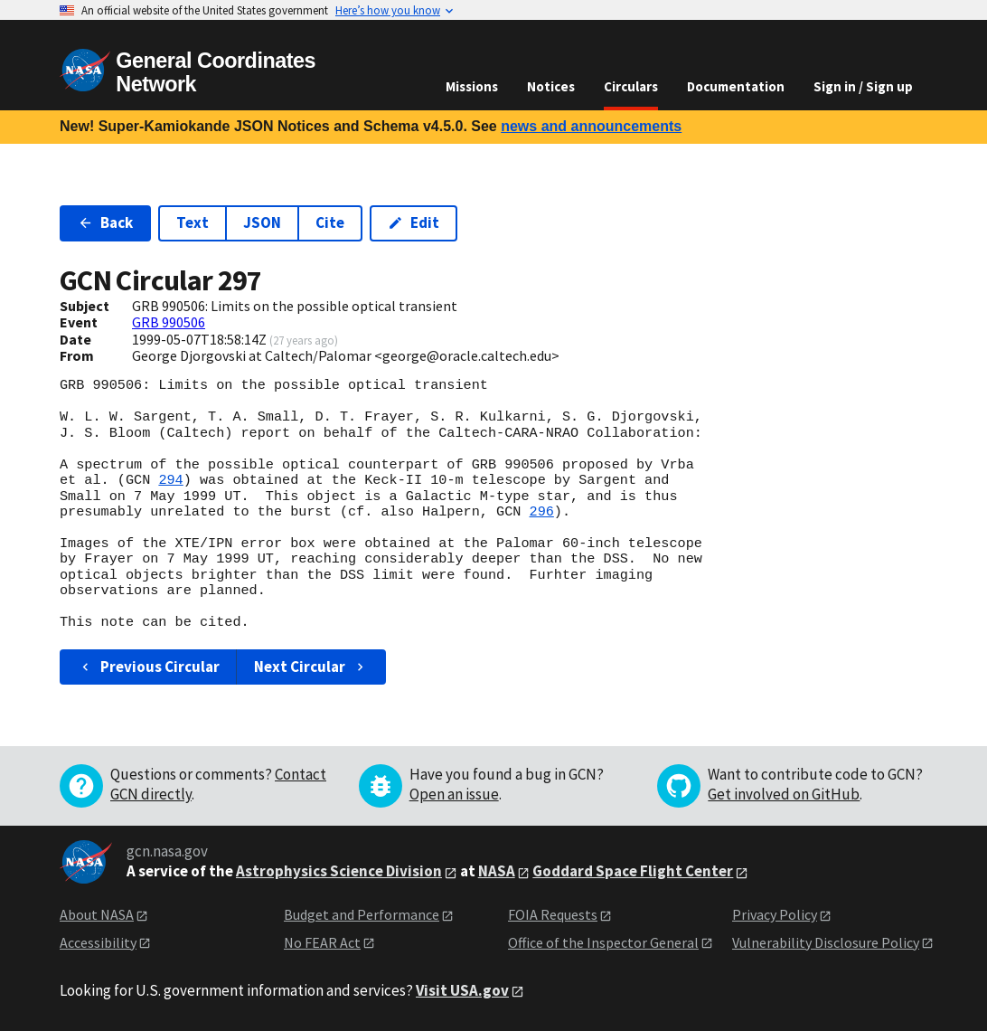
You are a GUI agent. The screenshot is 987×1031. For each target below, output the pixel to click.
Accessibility (98, 942)
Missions (472, 86)
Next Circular (311, 666)
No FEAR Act (322, 942)
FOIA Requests (552, 914)
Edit (413, 222)
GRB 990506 (168, 322)
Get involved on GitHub (784, 794)
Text (192, 222)
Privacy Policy (774, 914)
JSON (262, 222)
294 (170, 480)
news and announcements (591, 126)
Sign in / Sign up (863, 86)
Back (105, 222)
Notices (551, 86)
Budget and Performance (361, 914)
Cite (329, 222)
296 (541, 512)
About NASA (97, 914)
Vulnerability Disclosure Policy (825, 942)
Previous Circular (149, 666)
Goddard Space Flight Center (632, 871)
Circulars (631, 86)
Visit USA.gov (462, 990)
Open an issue (454, 794)
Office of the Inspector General (603, 942)
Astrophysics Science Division (339, 871)
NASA (496, 871)
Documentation (736, 86)
